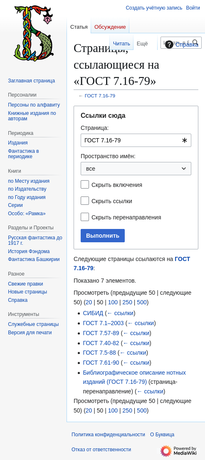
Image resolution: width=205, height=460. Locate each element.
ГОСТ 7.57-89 (101, 333)
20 (89, 302)
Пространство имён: (108, 156)
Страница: (95, 127)
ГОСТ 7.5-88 (99, 352)
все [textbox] (90, 168)
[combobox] (136, 140)
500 (141, 302)
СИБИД (93, 313)
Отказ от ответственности (101, 450)
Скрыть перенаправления (126, 217)
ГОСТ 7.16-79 (100, 95)
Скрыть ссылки (111, 201)
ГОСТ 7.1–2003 (103, 323)
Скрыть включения (116, 185)
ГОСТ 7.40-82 (101, 343)
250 (127, 302)
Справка (180, 44)
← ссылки (120, 313)
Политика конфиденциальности (108, 435)
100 (113, 302)
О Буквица (162, 435)
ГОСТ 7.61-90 (101, 362)
